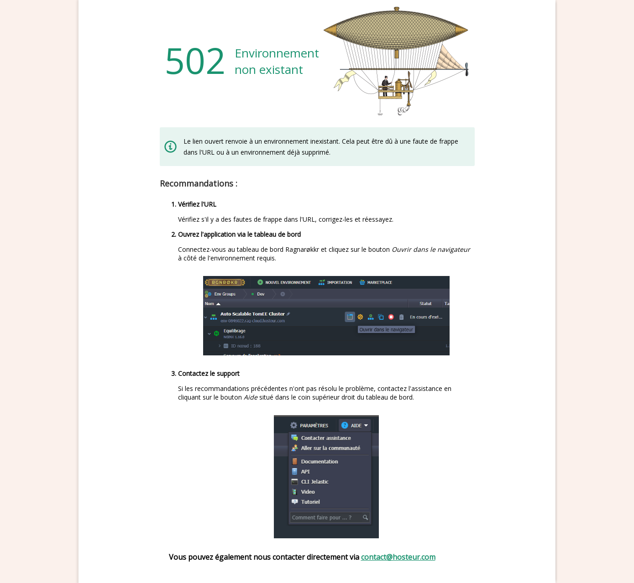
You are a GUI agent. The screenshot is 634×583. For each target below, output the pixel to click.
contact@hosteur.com (398, 557)
